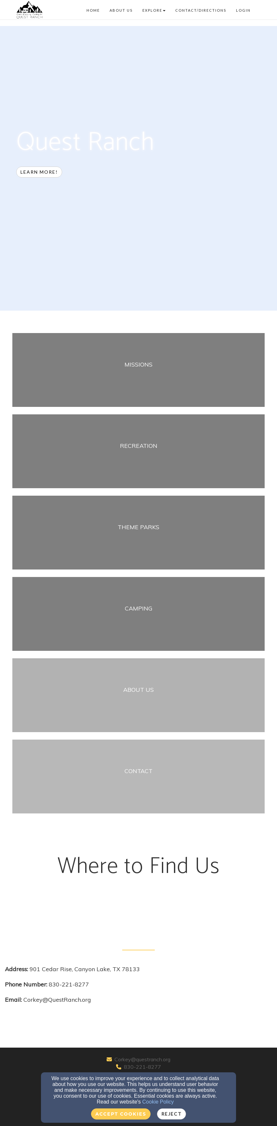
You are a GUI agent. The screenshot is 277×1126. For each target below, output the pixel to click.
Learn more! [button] (39, 172)
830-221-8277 (142, 1067)
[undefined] (138, 373)
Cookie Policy (158, 1102)
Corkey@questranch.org (142, 1059)
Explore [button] (153, 10)
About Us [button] (121, 10)
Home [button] (93, 10)
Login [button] (243, 10)
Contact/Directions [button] (200, 10)
